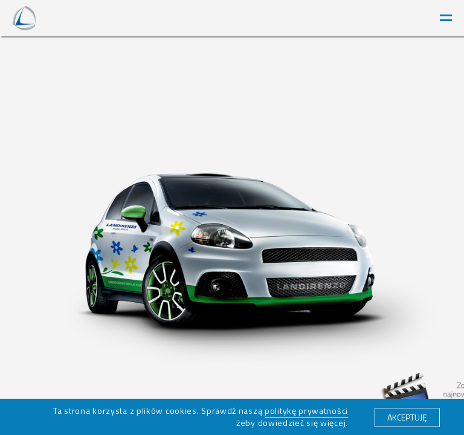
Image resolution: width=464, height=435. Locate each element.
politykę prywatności (306, 410)
